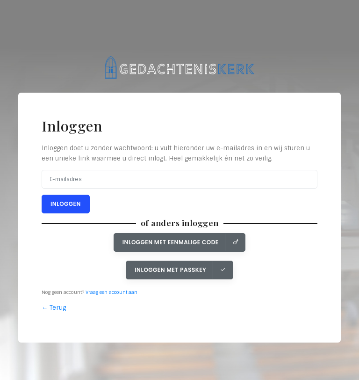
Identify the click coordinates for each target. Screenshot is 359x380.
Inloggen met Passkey (180, 270)
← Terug (54, 308)
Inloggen (65, 204)
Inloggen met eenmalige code (180, 242)
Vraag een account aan (111, 292)
